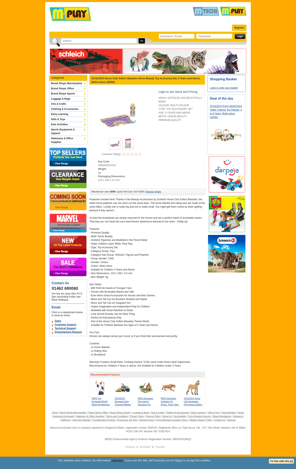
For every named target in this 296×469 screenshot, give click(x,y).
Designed (130, 447)
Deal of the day (221, 98)
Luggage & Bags (61, 98)
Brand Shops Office (62, 88)
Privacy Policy (137, 416)
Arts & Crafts (58, 103)
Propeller (160, 447)
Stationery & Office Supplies (62, 140)
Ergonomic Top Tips (127, 420)
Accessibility (180, 416)
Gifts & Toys (58, 119)
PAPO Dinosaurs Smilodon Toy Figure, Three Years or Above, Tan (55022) (170, 404)
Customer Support (65, 324)
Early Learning (59, 114)
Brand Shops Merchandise (66, 83)
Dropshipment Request (68, 332)
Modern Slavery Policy (201, 420)
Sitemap (231, 420)
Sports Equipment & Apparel (63, 131)
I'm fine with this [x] (281, 461)
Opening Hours (146, 420)
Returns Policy (153, 416)
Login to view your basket (224, 87)
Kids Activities (59, 124)
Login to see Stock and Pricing (177, 91)
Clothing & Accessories (65, 109)
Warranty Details (153, 192)
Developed (145, 447)
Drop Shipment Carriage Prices (171, 420)
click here (117, 460)
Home (55, 412)
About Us (167, 416)
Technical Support (65, 328)
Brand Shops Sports (63, 93)
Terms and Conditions (117, 416)
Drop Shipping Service (199, 416)
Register (239, 27)
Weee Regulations (222, 416)
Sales (58, 321)
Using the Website (81, 420)
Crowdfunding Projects (103, 420)
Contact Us (219, 420)
